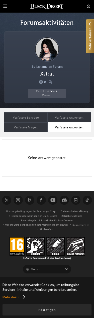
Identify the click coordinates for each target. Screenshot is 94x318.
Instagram (18, 200)
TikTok (87, 200)
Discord (64, 200)
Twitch (29, 200)
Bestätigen (47, 310)
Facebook (41, 200)
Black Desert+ (75, 200)
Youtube (52, 200)
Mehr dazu (11, 297)
